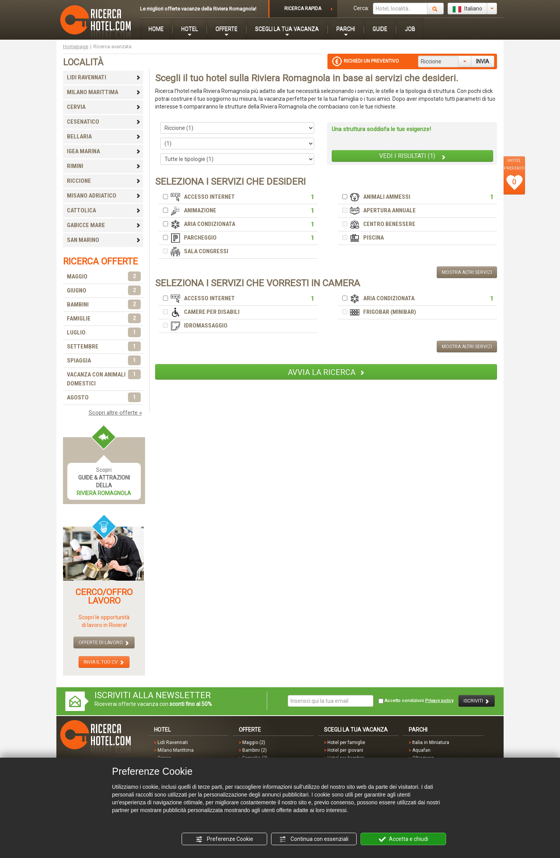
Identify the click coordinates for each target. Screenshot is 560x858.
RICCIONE (104, 180)
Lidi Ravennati (173, 742)
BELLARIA (104, 136)
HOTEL (189, 29)
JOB (410, 29)
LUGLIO (104, 332)
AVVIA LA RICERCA (326, 372)
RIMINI (104, 166)
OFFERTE (226, 29)
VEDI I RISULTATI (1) (412, 156)
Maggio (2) (253, 742)
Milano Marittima (176, 750)
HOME (156, 29)
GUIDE (380, 29)
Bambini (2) (254, 750)
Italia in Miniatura (430, 742)
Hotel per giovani (345, 750)
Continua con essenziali (313, 839)
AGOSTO (104, 397)
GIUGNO (104, 290)
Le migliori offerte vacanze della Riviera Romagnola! (198, 9)
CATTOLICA (104, 210)
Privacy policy (439, 700)
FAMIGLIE (104, 318)
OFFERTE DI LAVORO (104, 643)
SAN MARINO (104, 239)
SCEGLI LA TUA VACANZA (287, 29)
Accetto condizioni (415, 701)
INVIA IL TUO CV (104, 662)
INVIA (482, 61)
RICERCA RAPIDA (302, 8)
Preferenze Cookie (224, 839)
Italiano (467, 8)
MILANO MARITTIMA (104, 92)
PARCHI (345, 29)
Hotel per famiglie (346, 742)
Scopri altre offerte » (115, 412)
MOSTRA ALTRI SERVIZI (467, 272)
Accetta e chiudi (403, 839)
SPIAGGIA (104, 360)
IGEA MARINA (104, 151)
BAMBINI (104, 304)
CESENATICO (104, 121)
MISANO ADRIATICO (104, 195)
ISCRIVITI (477, 701)
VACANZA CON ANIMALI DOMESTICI (104, 378)
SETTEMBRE (104, 346)
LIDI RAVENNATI (104, 77)
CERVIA (104, 106)
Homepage (75, 46)
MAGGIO (104, 276)
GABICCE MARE (104, 225)
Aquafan (421, 750)
